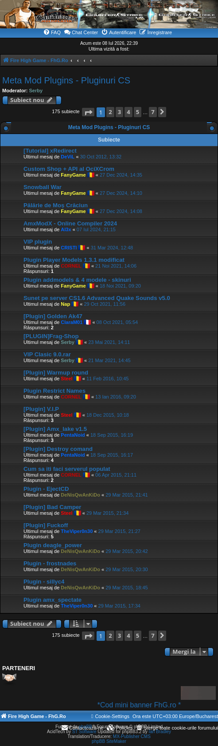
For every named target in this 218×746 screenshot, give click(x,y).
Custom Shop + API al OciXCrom (68, 169)
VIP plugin (37, 241)
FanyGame (73, 175)
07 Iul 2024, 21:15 (96, 229)
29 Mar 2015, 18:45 (126, 587)
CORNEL (71, 265)
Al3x (66, 229)
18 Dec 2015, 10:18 (107, 415)
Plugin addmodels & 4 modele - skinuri (77, 279)
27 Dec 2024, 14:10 (121, 193)
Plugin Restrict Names (54, 390)
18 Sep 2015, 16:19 (111, 435)
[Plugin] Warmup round (55, 372)
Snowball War (42, 187)
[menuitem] (52, 32)
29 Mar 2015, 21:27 (119, 531)
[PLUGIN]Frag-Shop (51, 336)
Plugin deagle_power (52, 545)
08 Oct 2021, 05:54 (117, 322)
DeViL (67, 156)
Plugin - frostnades (49, 563)
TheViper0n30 (77, 531)
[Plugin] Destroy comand (58, 449)
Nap (65, 304)
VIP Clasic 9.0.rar (47, 354)
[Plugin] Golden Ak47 (52, 316)
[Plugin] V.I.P (41, 409)
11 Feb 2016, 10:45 (107, 378)
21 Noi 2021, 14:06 (115, 265)
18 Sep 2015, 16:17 (111, 455)
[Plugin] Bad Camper (52, 507)
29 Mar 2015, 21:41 (126, 494)
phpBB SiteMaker (109, 741)
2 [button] (110, 112)
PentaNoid (73, 435)
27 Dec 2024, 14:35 (121, 175)
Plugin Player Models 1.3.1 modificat (74, 260)
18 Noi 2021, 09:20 (120, 285)
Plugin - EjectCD (46, 488)
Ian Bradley (159, 731)
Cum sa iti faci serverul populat (66, 469)
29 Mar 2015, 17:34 (119, 605)
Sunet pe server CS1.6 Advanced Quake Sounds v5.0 (96, 298)
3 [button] (119, 112)
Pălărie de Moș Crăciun (55, 205)
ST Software (84, 731)
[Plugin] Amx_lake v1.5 (55, 429)
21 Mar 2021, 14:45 (109, 360)
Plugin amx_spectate (52, 599)
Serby (36, 90)
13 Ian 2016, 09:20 (115, 396)
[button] (88, 112)
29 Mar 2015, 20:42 (126, 551)
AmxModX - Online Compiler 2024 (70, 223)
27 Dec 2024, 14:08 (121, 211)
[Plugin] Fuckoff (45, 525)
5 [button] (137, 112)
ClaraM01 (71, 322)
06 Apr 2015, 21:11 (115, 475)
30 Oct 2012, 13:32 (101, 156)
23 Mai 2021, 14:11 (109, 342)
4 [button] (128, 112)
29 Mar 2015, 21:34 (107, 513)
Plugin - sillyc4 (43, 581)
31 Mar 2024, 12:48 (112, 247)
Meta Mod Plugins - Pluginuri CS (66, 80)
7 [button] (152, 112)
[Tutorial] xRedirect (50, 150)
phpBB (85, 726)
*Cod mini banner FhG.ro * (147, 705)
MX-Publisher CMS (132, 736)
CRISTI (69, 247)
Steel (66, 378)
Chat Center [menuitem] (81, 32)
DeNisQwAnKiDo (80, 494)
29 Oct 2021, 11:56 (104, 304)
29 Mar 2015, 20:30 (126, 569)
